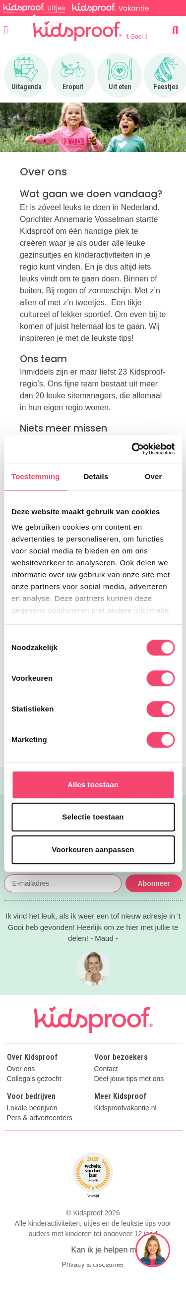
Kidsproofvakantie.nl (125, 1108)
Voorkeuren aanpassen (93, 849)
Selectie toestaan (93, 817)
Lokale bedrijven (32, 1108)
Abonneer (153, 883)
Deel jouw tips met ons (129, 1079)
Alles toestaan (93, 784)
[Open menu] (6, 30)
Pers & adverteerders (39, 1118)
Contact (106, 1069)
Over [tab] (153, 476)
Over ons (21, 1069)
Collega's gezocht (34, 1079)
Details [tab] (95, 476)
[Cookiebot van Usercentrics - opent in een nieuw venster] (132, 448)
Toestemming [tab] (35, 476)
